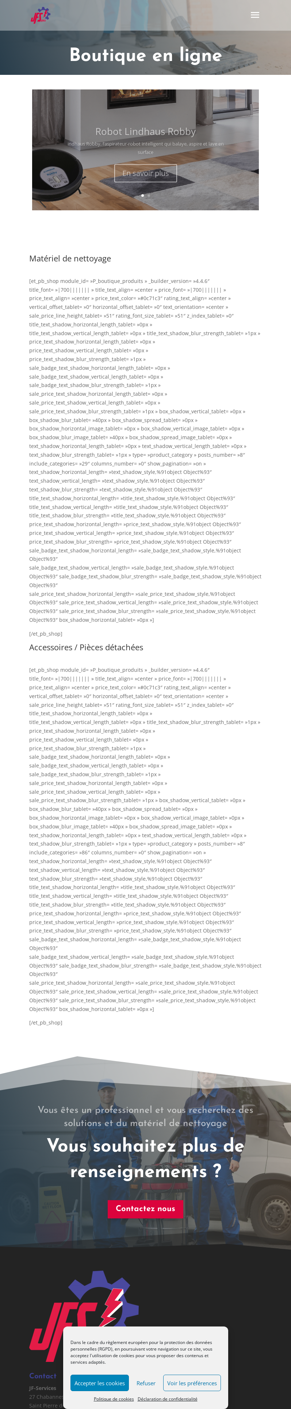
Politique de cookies (114, 1399)
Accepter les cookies (99, 1383)
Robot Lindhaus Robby (145, 136)
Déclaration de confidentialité (168, 1399)
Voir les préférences (192, 1383)
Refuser (146, 1383)
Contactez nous (110, 1209)
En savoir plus (145, 178)
